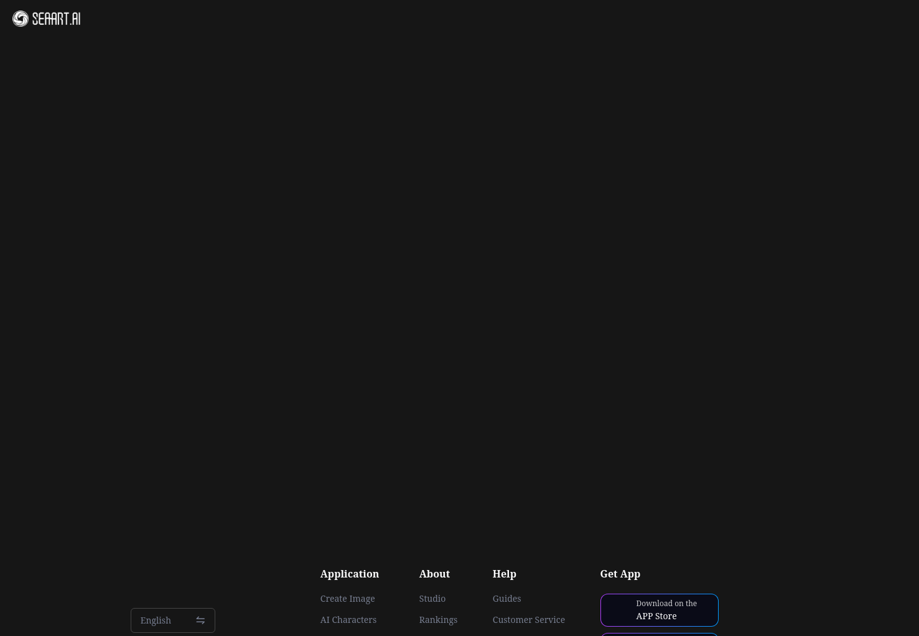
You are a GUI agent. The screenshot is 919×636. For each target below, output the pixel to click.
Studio (432, 599)
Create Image (347, 599)
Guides (507, 599)
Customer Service (529, 620)
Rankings (438, 620)
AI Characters (348, 620)
